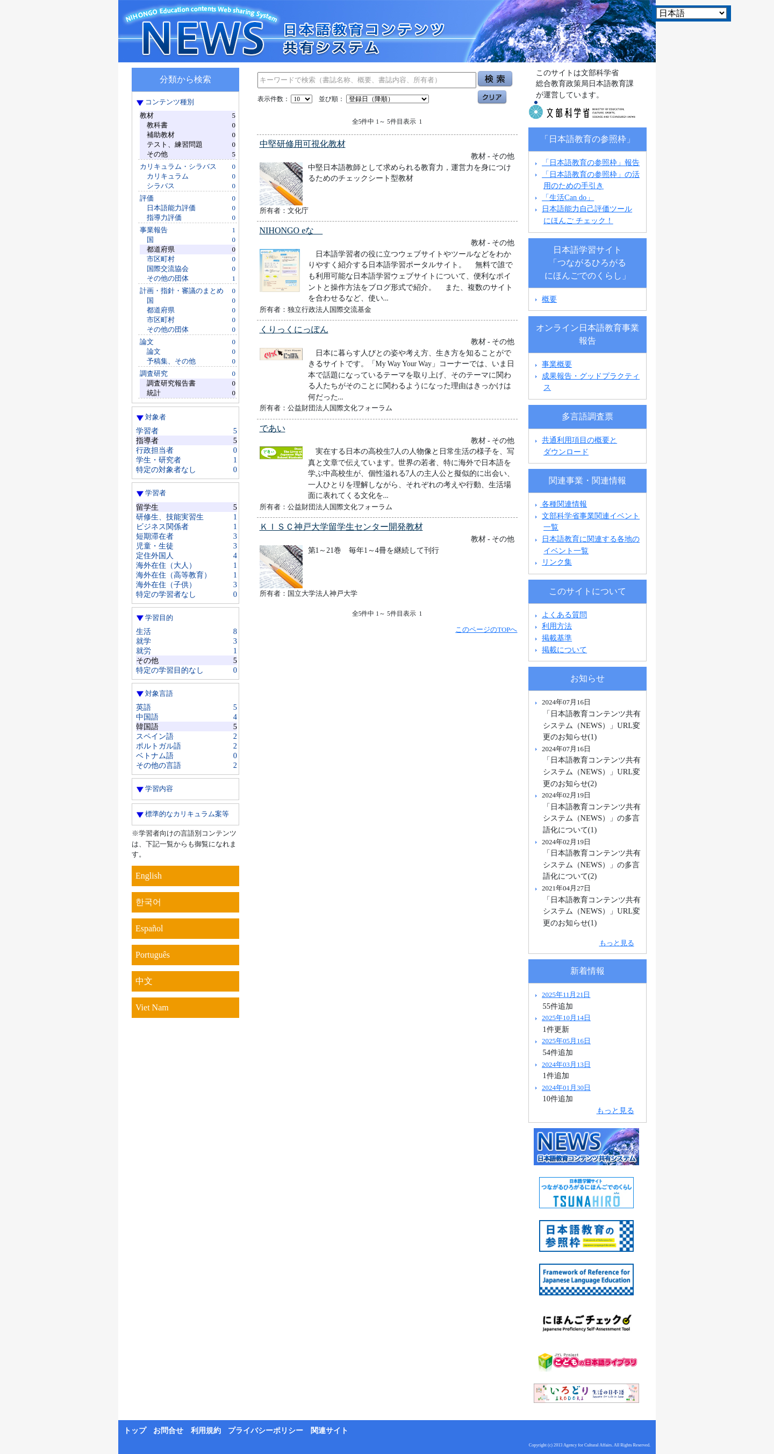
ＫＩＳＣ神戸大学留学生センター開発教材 (341, 526)
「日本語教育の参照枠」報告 (591, 162)
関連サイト (329, 1431)
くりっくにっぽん (294, 329)
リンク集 (557, 562)
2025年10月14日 (566, 1018)
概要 (549, 299)
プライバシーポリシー (265, 1431)
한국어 (148, 902)
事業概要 (557, 364)
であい (272, 428)
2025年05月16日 (566, 1041)
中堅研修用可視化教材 (303, 143)
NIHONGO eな (291, 230)
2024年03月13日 (566, 1064)
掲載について (564, 649)
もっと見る (616, 943)
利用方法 (557, 626)
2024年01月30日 (566, 1088)
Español (149, 928)
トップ (135, 1431)
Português (152, 954)
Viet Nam (152, 1007)
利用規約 (206, 1431)
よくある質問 (564, 614)
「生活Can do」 (568, 197)
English (148, 875)
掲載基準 (557, 637)
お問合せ (168, 1431)
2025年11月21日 (566, 994)
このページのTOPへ (486, 629)
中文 (144, 981)
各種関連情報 (559, 504)
